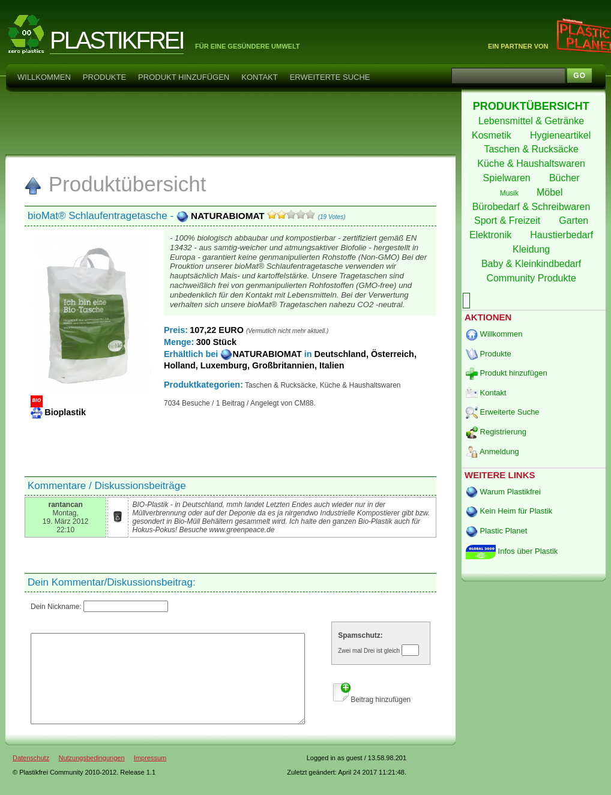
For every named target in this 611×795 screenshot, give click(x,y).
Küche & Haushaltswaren (532, 163)
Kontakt (259, 77)
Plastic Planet (496, 530)
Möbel (551, 192)
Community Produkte (532, 278)
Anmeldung (492, 451)
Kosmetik (493, 135)
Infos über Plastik (512, 551)
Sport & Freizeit (508, 220)
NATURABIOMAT (221, 216)
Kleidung (533, 249)
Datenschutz (31, 775)
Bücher (565, 178)
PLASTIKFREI (117, 40)
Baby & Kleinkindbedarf (532, 264)
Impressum (150, 775)
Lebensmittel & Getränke (532, 121)
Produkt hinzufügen (183, 77)
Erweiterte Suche (330, 77)
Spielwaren (508, 178)
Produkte (104, 77)
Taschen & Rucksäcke (532, 149)
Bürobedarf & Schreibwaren (532, 207)
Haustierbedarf (562, 235)
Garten (575, 220)
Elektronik (491, 235)
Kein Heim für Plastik (509, 510)
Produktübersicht (114, 184)
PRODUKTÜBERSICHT (532, 106)
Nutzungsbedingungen (91, 775)
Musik (510, 193)
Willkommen (44, 77)
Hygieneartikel (562, 135)
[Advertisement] (229, 122)
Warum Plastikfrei (503, 491)
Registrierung (496, 431)
